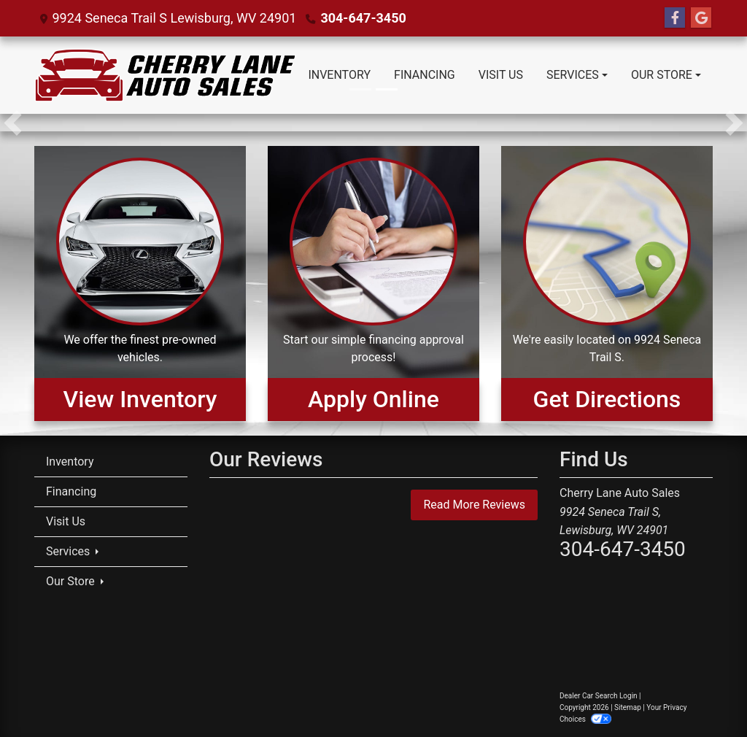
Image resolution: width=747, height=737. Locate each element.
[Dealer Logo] (165, 75)
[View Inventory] (140, 283)
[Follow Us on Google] (701, 18)
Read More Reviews (474, 505)
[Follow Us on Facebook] (675, 18)
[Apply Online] (373, 283)
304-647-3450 (363, 18)
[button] (13, 122)
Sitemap (627, 707)
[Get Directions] (607, 283)
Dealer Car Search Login (599, 696)
